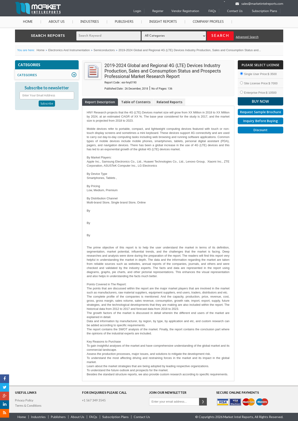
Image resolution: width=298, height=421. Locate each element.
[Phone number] (227, 1)
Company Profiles (208, 22)
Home (28, 22)
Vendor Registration (185, 11)
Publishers (124, 22)
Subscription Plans (264, 11)
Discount (260, 130)
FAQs (212, 11)
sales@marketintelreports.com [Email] (262, 4)
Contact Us (235, 11)
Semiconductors (104, 50)
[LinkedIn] (4, 404)
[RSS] (4, 413)
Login (137, 11)
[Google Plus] (4, 396)
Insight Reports (163, 22)
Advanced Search (247, 37)
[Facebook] (4, 378)
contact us (142, 417)
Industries (89, 22)
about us (77, 417)
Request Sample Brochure (260, 112)
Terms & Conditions (28, 405)
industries (38, 417)
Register (157, 11)
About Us (57, 22)
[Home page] (38, 13)
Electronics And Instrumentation (69, 50)
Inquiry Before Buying (260, 121)
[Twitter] (4, 387)
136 (170, 88)
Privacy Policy (24, 400)
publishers (58, 417)
